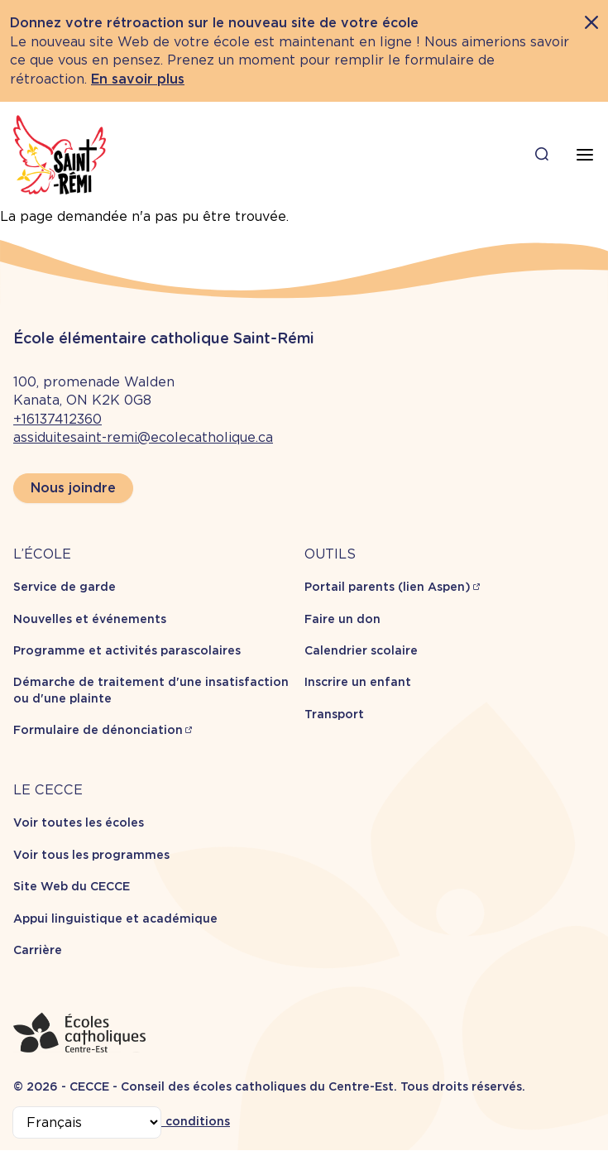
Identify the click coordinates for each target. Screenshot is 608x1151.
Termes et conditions (166, 1121)
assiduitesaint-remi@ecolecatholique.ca (143, 437)
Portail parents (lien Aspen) (387, 586)
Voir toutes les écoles (78, 822)
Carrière (37, 950)
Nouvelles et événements (89, 619)
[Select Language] (86, 1122)
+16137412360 (57, 419)
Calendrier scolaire (361, 650)
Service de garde (64, 586)
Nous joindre (73, 488)
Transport (334, 714)
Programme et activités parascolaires (127, 650)
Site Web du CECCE (71, 886)
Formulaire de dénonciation (98, 729)
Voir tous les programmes (91, 854)
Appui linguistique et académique (115, 918)
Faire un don (342, 619)
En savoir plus (137, 79)
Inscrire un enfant (357, 681)
